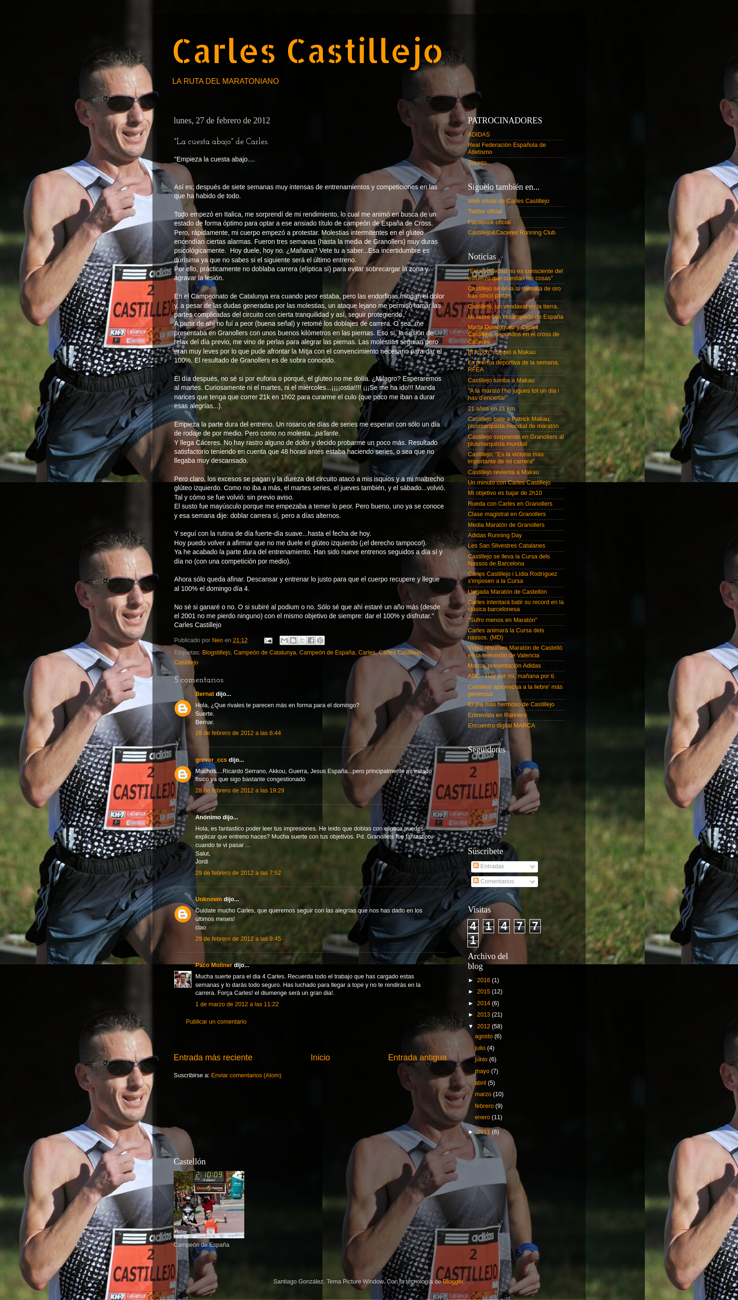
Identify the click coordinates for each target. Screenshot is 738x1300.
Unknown (208, 899)
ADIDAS (479, 134)
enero (483, 1117)
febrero (485, 1106)
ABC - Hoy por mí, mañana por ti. (511, 676)
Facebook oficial (489, 222)
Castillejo (186, 662)
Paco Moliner (213, 965)
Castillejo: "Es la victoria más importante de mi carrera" (506, 458)
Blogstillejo (216, 652)
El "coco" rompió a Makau (502, 352)
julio (481, 1048)
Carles (366, 652)
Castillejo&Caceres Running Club (511, 232)
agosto (484, 1036)
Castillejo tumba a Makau (501, 380)
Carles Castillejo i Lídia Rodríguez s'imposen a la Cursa (512, 577)
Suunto (477, 163)
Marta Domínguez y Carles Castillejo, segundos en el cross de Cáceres (514, 334)
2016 (484, 980)
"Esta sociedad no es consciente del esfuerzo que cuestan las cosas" (515, 275)
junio (482, 1059)
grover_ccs (211, 760)
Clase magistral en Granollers (507, 514)
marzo (484, 1094)
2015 (484, 991)
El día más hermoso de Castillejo (511, 704)
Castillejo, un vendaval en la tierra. (513, 306)
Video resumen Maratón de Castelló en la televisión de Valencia (515, 651)
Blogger (453, 1281)
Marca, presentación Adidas (504, 665)
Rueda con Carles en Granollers (510, 504)
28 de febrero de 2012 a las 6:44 (238, 733)
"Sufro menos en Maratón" (502, 620)
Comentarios (493, 881)
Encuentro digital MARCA (501, 725)
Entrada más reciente (213, 1057)
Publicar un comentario (216, 1021)
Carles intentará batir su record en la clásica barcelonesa (516, 606)
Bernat (204, 694)
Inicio (320, 1057)
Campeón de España (327, 652)
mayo (483, 1071)
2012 (484, 1026)
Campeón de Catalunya (265, 652)
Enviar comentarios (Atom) (246, 1075)
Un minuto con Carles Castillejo (509, 482)
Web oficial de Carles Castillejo (508, 201)
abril (481, 1083)
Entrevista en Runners (497, 715)
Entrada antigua (417, 1057)
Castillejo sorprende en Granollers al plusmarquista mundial (516, 440)
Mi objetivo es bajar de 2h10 (505, 493)
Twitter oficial (485, 211)
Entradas (488, 866)
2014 (484, 1003)
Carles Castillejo (307, 50)
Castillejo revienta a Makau (503, 472)
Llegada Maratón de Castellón (507, 592)
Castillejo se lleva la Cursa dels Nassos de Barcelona (509, 560)
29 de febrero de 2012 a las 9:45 (238, 939)
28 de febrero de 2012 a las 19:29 (239, 790)
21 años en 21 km (491, 408)
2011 (484, 1132)
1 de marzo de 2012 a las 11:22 (237, 1004)
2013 (484, 1014)
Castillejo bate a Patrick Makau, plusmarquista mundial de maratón (513, 422)
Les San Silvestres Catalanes (506, 545)
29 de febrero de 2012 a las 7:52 (238, 873)
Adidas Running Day (495, 535)
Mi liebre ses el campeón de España (515, 317)
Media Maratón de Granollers (506, 525)
